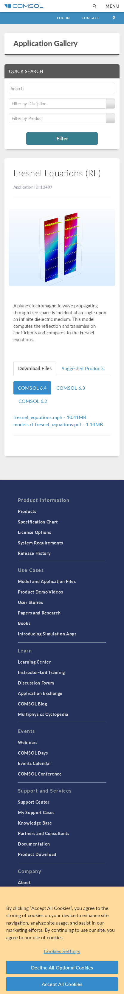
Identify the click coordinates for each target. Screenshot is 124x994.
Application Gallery (45, 43)
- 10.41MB (49, 417)
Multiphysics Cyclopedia (43, 714)
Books (24, 623)
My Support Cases (36, 812)
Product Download (37, 854)
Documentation (34, 844)
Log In (63, 18)
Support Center (33, 802)
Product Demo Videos (40, 592)
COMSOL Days (33, 753)
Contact (90, 18)
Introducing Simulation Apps (47, 634)
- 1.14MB (58, 424)
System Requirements (40, 543)
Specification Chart (38, 522)
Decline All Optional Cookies (62, 967)
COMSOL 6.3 (70, 387)
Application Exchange (40, 693)
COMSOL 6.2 (32, 400)
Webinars (28, 742)
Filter (62, 138)
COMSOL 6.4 (32, 387)
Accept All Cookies (62, 984)
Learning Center (34, 662)
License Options (34, 532)
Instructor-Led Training (41, 672)
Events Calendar (34, 763)
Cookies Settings (62, 951)
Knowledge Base (35, 823)
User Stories (30, 602)
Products (27, 511)
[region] (62, 940)
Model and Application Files (47, 581)
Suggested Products (83, 368)
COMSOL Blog (32, 704)
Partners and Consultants (43, 833)
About (24, 882)
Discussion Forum (36, 683)
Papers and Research (39, 613)
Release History (34, 553)
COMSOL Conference (40, 774)
